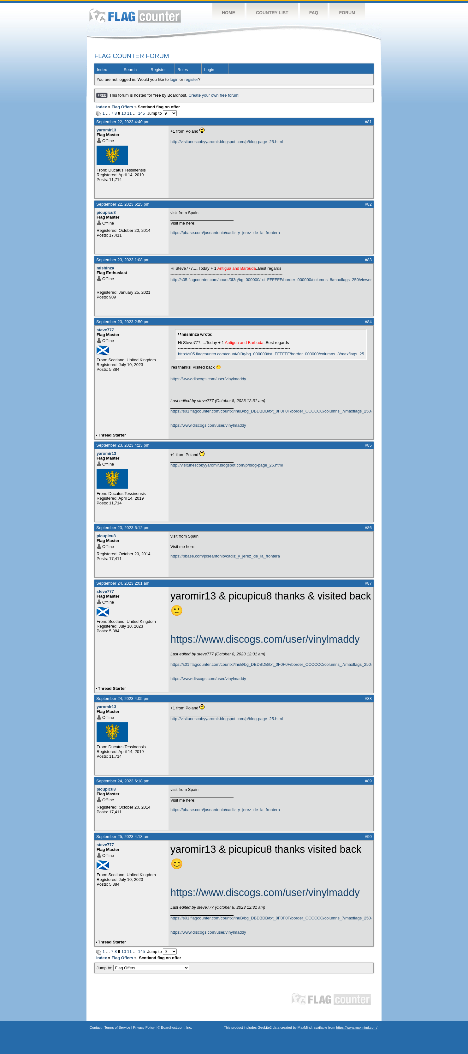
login (174, 79)
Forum (347, 12)
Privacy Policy (144, 1027)
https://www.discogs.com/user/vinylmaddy (208, 378)
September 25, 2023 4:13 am (122, 836)
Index (102, 69)
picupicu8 (106, 212)
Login (209, 69)
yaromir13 (106, 130)
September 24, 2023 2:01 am (122, 583)
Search (130, 69)
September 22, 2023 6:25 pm (122, 204)
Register (158, 69)
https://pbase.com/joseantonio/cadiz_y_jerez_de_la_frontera (225, 232)
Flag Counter (135, 16)
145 (141, 113)
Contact (96, 1027)
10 (123, 113)
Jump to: (143, 968)
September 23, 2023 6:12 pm (122, 527)
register (191, 79)
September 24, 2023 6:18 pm (122, 781)
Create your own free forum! (214, 95)
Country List (272, 12)
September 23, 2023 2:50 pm (122, 321)
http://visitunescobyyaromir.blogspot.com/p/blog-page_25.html (226, 141)
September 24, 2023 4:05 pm (122, 698)
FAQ (313, 12)
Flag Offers (122, 107)
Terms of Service (117, 1027)
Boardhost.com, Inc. (176, 1027)
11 (129, 113)
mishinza (105, 268)
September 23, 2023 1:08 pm (122, 259)
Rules (182, 69)
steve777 (105, 330)
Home (228, 12)
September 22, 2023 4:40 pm (122, 121)
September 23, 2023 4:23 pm (122, 445)
